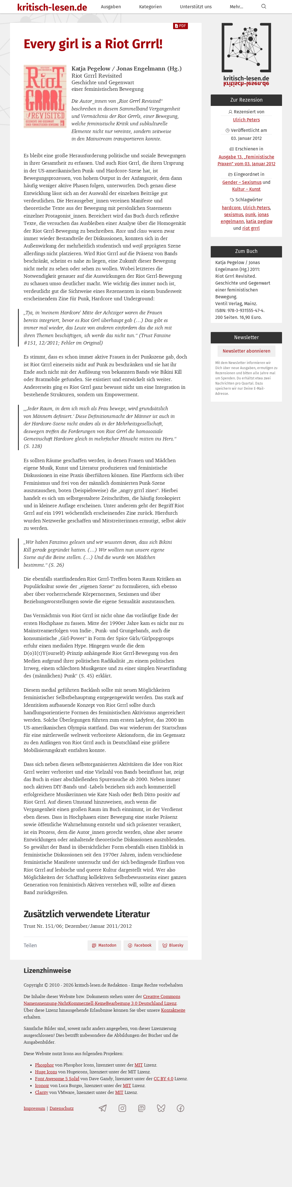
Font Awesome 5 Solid (57, 1078)
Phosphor (44, 1065)
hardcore (231, 207)
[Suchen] (263, 6)
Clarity (41, 1092)
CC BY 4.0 (163, 1078)
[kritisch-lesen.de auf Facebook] (180, 1108)
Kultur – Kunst (246, 189)
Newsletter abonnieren (246, 351)
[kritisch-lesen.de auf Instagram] (122, 1108)
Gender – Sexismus (241, 182)
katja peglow (259, 221)
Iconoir (42, 1085)
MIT (139, 1065)
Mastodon (104, 945)
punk (250, 214)
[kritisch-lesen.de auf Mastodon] (141, 1108)
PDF (180, 25)
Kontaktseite (173, 1010)
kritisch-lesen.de (52, 7)
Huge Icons (46, 1072)
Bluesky (172, 945)
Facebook (139, 945)
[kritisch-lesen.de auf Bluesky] (161, 1108)
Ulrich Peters (246, 119)
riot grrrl (251, 228)
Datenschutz (62, 1108)
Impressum (34, 1108)
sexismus (233, 214)
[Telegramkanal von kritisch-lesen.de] (103, 1108)
